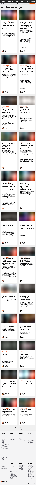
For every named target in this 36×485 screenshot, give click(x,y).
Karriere (28, 1)
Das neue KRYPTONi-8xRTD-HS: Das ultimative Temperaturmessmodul (26, 328)
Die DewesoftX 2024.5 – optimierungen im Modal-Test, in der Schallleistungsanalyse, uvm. (26, 146)
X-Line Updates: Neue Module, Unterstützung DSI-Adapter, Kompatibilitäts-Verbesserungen (9, 110)
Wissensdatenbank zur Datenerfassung (13, 472)
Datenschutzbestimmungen (5, 469)
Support (17, 1)
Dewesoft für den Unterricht (21, 470)
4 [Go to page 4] (20, 427)
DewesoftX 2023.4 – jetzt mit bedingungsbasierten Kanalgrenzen (9, 411)
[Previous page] (13, 427)
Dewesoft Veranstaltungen (12, 474)
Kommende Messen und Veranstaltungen (4, 468)
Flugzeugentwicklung (13, 438)
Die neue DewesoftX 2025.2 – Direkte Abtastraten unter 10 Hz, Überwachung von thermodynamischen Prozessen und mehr (27, 69)
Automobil (20, 436)
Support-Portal (30, 441)
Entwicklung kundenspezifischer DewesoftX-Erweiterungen (31, 477)
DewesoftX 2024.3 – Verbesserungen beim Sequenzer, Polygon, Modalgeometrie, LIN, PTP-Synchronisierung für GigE (26, 186)
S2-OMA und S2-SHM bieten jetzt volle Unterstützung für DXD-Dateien (26, 109)
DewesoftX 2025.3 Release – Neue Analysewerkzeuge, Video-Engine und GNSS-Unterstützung (8, 69)
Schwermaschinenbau (22, 440)
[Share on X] (16, 3)
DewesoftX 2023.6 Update (8, 326)
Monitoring (11, 448)
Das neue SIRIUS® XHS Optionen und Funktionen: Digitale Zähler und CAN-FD (26, 298)
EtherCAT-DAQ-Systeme (3, 442)
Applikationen (11, 1)
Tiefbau (20, 437)
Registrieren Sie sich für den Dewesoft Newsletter (13, 477)
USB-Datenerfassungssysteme (5, 438)
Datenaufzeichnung (13, 437)
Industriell (20, 441)
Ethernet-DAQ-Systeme (3, 440)
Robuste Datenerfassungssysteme (5, 444)
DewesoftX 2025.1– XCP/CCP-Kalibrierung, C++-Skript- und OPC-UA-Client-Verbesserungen (9, 146)
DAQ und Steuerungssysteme (4, 450)
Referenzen (3, 466)
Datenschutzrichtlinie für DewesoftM (4, 471)
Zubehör (2, 459)
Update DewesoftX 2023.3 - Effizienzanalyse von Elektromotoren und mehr (26, 411)
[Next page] (22, 427)
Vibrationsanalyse (12, 441)
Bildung (20, 438)
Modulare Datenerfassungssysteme (5, 448)
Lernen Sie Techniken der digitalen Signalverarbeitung (31, 473)
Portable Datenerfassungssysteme (5, 446)
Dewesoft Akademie (22, 465)
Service (2, 460)
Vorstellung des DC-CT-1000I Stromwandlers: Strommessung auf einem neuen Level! (9, 383)
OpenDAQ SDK (30, 444)
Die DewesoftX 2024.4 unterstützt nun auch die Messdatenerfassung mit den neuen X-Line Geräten (8, 186)
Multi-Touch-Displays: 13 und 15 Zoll (8, 297)
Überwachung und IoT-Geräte (4, 454)
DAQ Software (3, 456)
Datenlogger (3, 451)
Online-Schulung (30, 465)
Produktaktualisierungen (9, 3)
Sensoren (2, 458)
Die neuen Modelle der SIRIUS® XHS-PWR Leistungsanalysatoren (25, 260)
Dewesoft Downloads (31, 439)
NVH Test (11, 440)
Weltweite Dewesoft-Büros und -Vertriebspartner (31, 437)
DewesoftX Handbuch (31, 443)
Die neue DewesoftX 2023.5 (26, 382)
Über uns (23, 1)
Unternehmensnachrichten (14, 470)
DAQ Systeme (3, 436)
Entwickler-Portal (30, 442)
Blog (3, 3)
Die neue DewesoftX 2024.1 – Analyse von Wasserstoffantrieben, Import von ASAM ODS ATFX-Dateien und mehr (9, 261)
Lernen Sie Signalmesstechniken (31, 471)
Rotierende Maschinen (13, 442)
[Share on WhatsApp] (17, 3)
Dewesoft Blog (12, 466)
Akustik (11, 447)
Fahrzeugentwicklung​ (13, 439)
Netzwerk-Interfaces (4, 457)
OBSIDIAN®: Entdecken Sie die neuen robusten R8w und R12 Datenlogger (9, 225)
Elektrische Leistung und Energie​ (13, 445)
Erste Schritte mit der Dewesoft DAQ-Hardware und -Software (31, 468)
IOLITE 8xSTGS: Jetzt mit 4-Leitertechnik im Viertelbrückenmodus (8, 354)
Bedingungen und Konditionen (3, 473)
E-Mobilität (20, 439)
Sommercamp (21, 466)
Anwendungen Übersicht (12, 435)
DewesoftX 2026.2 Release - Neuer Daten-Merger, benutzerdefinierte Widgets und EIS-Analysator (8, 25)
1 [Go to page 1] (15, 427)
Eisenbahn (20, 445)
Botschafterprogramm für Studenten (22, 468)
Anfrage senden (31, 3)
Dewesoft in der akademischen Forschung (21, 472)
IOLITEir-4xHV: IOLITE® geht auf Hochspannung (26, 353)
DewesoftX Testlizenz (31, 440)
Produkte (4, 1)
